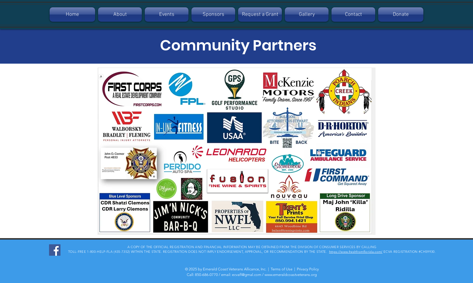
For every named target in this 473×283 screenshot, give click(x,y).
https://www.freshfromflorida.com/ (356, 252)
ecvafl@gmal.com (246, 274)
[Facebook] (54, 250)
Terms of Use (281, 269)
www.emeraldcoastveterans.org (291, 274)
